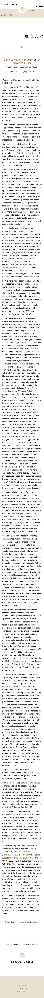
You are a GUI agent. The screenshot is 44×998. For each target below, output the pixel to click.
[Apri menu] (41, 5)
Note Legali (22, 985)
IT (22, 47)
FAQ (22, 982)
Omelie (4, 15)
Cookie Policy (22, 988)
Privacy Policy (22, 991)
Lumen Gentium (21, 807)
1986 (10, 15)
